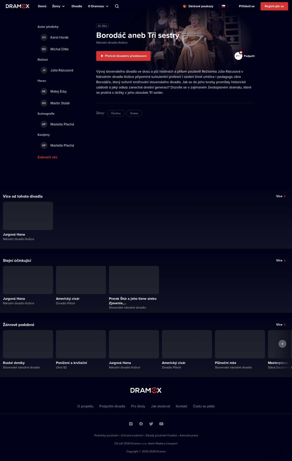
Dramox (17, 6)
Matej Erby (53, 91)
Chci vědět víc (246, 448)
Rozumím (273, 448)
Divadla (77, 6)
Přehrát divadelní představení (125, 56)
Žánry (56, 6)
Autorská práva (189, 435)
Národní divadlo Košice (112, 42)
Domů (42, 6)
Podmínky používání (106, 435)
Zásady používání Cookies (161, 435)
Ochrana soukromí (132, 435)
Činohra (115, 113)
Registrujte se (274, 6)
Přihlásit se (247, 6)
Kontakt (181, 406)
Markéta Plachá (57, 124)
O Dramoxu (96, 6)
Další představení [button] (282, 352)
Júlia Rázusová (56, 70)
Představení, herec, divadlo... (117, 6)
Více (279, 196)
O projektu (85, 406)
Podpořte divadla (112, 406)
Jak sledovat (160, 406)
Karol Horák (54, 37)
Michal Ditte (54, 49)
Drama (134, 113)
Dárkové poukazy (201, 6)
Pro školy (138, 406)
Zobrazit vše (47, 157)
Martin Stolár (55, 103)
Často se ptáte (204, 406)
